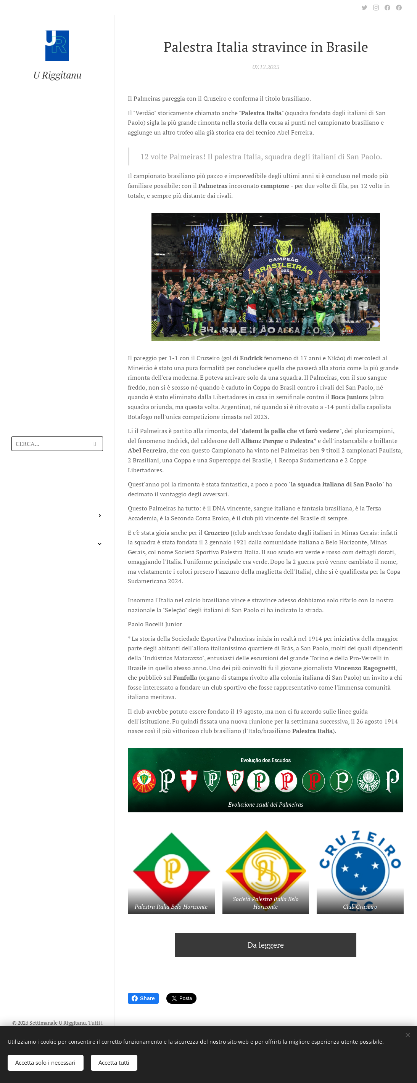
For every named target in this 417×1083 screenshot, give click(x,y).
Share (143, 998)
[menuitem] (57, 479)
